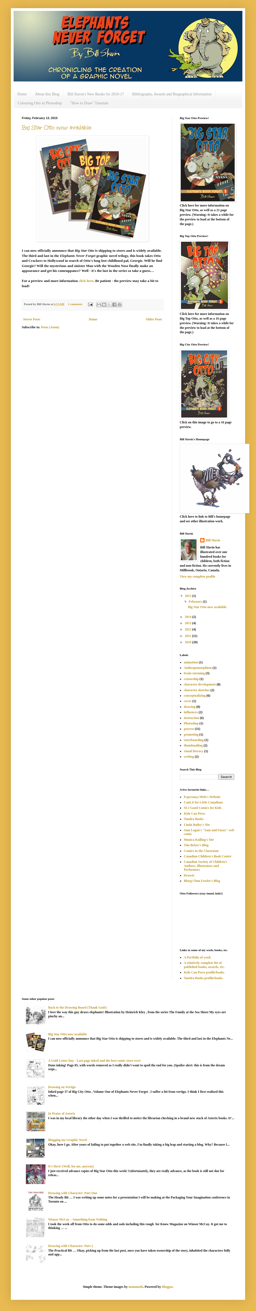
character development (200, 684)
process (189, 729)
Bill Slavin (213, 540)
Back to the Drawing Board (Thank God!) (77, 1007)
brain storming (194, 673)
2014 (188, 617)
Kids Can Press (194, 813)
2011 (188, 636)
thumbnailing (193, 745)
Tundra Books (194, 819)
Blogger (167, 1287)
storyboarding (194, 740)
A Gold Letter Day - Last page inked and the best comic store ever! (94, 1061)
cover (187, 701)
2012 (188, 629)
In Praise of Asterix (61, 1113)
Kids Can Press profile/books (204, 972)
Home (22, 94)
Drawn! (189, 875)
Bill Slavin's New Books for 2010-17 (96, 94)
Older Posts (154, 319)
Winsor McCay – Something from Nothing (77, 1219)
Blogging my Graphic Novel (67, 1140)
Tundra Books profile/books (203, 978)
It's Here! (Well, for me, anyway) (71, 1166)
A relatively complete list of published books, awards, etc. (204, 965)
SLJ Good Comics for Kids (202, 808)
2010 (188, 642)
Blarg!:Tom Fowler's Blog (202, 881)
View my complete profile (197, 576)
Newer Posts (31, 319)
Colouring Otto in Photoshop (40, 103)
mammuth (136, 1287)
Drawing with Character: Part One (72, 1193)
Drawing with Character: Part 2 (70, 1246)
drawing (190, 707)
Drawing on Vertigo (62, 1087)
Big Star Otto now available (57, 127)
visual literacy (193, 751)
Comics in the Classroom (201, 851)
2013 (188, 623)
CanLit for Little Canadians (203, 802)
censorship (191, 679)
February (196, 601)
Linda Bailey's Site (197, 825)
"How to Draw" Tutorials (89, 103)
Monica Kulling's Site (199, 840)
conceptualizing (195, 695)
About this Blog (47, 94)
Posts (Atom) (50, 327)
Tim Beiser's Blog (196, 845)
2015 (188, 596)
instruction (191, 718)
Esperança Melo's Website (202, 797)
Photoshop (191, 723)
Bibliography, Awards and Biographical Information (171, 94)
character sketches (197, 690)
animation (191, 662)
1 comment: (76, 304)
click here (86, 281)
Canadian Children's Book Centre (207, 856)
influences (191, 712)
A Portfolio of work (197, 957)
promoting (191, 734)
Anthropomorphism (198, 668)
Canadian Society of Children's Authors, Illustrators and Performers (205, 866)
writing (189, 756)
